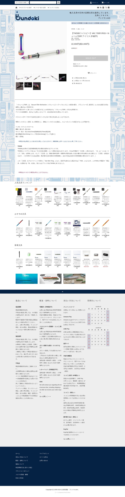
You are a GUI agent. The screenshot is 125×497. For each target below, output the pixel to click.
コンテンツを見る (53, 7)
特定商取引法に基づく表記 (80, 66)
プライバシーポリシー (22, 471)
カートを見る (44, 457)
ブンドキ (57, 492)
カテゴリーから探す (25, 7)
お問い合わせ (44, 460)
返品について (76, 64)
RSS (17, 478)
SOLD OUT (91, 58)
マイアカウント (44, 453)
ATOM (21, 478)
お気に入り (92, 73)
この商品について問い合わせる (80, 80)
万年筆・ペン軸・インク (85, 23)
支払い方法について (22, 457)
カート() (105, 2)
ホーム (74, 23)
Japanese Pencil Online (64, 492)
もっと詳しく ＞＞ (45, 396)
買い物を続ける (76, 83)
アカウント (94, 2)
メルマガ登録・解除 (22, 474)
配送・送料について (22, 460)
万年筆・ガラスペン (101, 23)
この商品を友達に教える (79, 78)
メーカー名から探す (39, 7)
